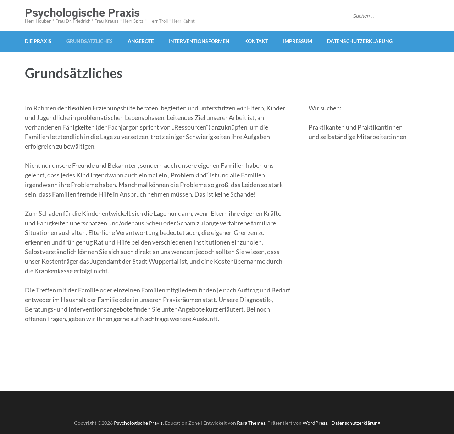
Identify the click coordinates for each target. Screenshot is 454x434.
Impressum (297, 41)
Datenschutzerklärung (360, 41)
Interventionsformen (199, 41)
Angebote (141, 41)
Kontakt (256, 41)
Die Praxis (38, 41)
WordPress (315, 423)
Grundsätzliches (89, 41)
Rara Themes (251, 423)
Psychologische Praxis (82, 13)
